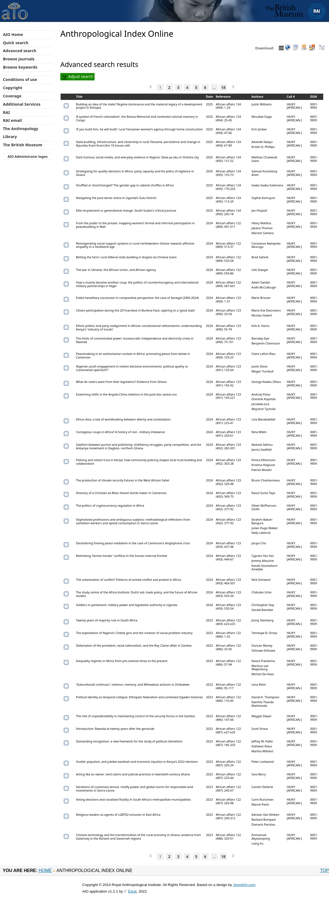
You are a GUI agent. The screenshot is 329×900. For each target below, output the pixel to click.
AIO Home (13, 34)
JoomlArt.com (244, 885)
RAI (6, 112)
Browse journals (19, 58)
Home (45, 870)
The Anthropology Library (20, 132)
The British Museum (22, 144)
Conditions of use (20, 79)
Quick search (16, 42)
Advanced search (19, 50)
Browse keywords (20, 67)
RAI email (12, 120)
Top (324, 870)
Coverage (12, 96)
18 (223, 87)
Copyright (12, 87)
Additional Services (22, 104)
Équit (132, 891)
